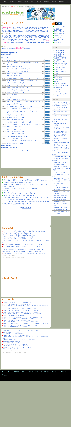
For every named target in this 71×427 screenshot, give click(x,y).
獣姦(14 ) (25, 39)
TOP (5, 1)
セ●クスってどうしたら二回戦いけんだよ (17, 71)
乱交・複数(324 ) (33, 42)
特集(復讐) (54, 1)
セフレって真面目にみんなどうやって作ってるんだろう (21, 80)
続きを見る (25, 207)
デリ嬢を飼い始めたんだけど (61, 156)
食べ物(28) (21, 31)
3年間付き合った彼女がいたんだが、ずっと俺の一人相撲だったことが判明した (61, 180)
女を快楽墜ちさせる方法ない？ (15, 117)
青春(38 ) (41, 37)
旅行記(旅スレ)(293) (42, 27)
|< (2, 57)
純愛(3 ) (45, 37)
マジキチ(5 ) (39, 39)
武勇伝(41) (13, 30)
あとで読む (47, 60)
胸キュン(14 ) (35, 37)
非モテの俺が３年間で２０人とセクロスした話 (19, 106)
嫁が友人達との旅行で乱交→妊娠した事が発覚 (18, 195)
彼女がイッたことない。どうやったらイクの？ (19, 85)
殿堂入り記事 (58, 30)
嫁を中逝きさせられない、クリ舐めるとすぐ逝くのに (21, 122)
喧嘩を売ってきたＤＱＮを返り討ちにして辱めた (19, 193)
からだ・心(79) (28, 28)
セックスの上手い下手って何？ (15, 104)
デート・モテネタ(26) (34, 31)
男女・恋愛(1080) (16, 27)
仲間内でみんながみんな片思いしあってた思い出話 (20, 188)
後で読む (20, 1)
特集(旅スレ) (61, 1)
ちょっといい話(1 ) (41, 40)
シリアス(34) (31, 30)
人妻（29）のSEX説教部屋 (14, 76)
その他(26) (27, 31)
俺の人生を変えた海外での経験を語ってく (17, 204)
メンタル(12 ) (26, 42)
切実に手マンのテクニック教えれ (15, 115)
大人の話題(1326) (59, 50)
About (9, 371)
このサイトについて (12, 1)
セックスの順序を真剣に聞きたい (15, 138)
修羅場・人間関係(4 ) (11, 42)
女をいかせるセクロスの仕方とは (15, 126)
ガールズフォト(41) (6, 30)
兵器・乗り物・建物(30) (7, 31)
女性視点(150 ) (28, 40)
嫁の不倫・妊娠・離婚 (59, 199)
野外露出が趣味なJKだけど (61, 142)
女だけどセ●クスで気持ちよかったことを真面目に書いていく (23, 101)
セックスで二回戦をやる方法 (14, 143)
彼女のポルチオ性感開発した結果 (15, 131)
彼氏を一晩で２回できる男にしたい (16, 83)
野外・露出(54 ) (41, 42)
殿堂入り (32, 1)
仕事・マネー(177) (10, 28)
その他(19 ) (14, 35)
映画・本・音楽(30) (44, 30)
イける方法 (10, 97)
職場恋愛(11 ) (31, 36)
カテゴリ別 (39, 1)
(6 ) (25, 35)
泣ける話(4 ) (41, 35)
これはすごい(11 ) (32, 39)
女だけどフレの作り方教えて (14, 119)
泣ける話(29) (15, 31)
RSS (67, 1)
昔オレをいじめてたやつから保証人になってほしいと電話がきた (61, 149)
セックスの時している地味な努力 (15, 133)
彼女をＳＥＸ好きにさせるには (15, 92)
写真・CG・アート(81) (19, 28)
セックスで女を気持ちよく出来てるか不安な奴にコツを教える (23, 124)
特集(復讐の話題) (59, 33)
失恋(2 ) (29, 35)
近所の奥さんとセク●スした (61, 145)
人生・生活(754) (24, 27)
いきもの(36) (24, 30)
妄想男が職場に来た (59, 201)
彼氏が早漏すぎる (11, 94)
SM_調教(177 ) (19, 42)
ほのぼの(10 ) (7, 37)
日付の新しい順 (5, 48)
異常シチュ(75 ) (34, 35)
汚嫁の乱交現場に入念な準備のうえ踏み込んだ (18, 182)
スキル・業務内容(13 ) (6, 35)
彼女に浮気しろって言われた (14, 73)
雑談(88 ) (34, 40)
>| (8, 57)
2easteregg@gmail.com (42, 379)
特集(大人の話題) (47, 1)
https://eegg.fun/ (36, 379)
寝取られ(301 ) (21, 35)
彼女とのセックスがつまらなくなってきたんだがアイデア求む (23, 78)
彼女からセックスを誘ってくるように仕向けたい (19, 99)
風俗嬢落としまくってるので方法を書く (17, 60)
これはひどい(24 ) (20, 40)
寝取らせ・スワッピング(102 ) (17, 37)
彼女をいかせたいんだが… (14, 66)
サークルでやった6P (59, 172)
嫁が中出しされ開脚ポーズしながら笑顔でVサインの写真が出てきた (25, 180)
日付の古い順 (12, 48)
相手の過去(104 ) (28, 37)
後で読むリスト (58, 39)
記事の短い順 (27, 48)
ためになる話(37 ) (11, 39)
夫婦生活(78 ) (13, 40)
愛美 (5, 191)
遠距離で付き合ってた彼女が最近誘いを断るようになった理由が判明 (61, 168)
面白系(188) (57, 60)
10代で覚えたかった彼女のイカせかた (17, 136)
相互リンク (57, 42)
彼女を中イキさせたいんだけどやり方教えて (18, 90)
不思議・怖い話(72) (36, 28)
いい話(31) (36, 30)
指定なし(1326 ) (8, 36)
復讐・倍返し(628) (33, 27)
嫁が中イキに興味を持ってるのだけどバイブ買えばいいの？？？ (23, 111)
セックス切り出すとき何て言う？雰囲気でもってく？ (21, 140)
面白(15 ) (37, 36)
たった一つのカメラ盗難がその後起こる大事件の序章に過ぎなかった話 (26, 201)
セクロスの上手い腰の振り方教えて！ (17, 87)
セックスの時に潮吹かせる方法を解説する (18, 108)
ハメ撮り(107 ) (43, 36)
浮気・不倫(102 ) (19, 39)
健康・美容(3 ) (25, 36)
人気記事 (26, 1)
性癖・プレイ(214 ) (17, 36)
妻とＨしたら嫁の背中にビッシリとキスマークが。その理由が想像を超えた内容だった (61, 104)
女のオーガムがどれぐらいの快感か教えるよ (18, 69)
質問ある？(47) (45, 28)
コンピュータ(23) (44, 31)
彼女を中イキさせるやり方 (14, 129)
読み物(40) (18, 30)
